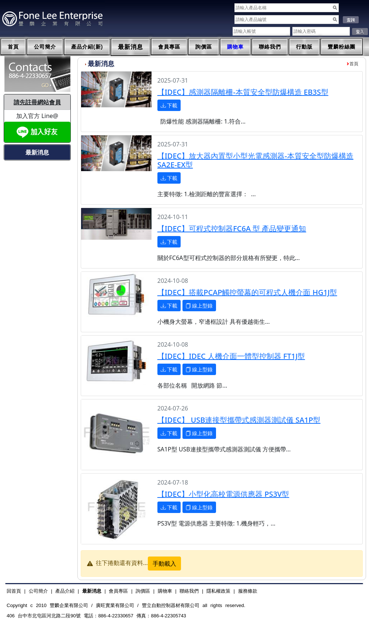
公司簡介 (45, 47)
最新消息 (130, 47)
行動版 (304, 47)
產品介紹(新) (87, 47)
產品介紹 (64, 591)
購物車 (235, 47)
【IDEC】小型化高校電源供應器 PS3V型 (223, 494)
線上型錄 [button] (199, 305)
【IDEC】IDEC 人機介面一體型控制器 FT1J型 (231, 356)
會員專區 (169, 47)
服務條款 (247, 591)
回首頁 (14, 591)
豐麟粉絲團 (341, 47)
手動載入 (164, 563)
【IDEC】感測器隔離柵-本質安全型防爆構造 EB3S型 (242, 92)
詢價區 (203, 47)
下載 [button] (169, 105)
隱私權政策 (218, 591)
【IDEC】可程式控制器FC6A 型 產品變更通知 (231, 228)
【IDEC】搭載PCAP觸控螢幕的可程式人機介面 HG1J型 (247, 292)
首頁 (13, 47)
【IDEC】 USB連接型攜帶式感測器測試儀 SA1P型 (239, 420)
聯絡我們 (270, 47)
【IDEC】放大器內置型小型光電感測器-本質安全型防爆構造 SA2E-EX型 (255, 160)
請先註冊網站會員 (37, 102)
